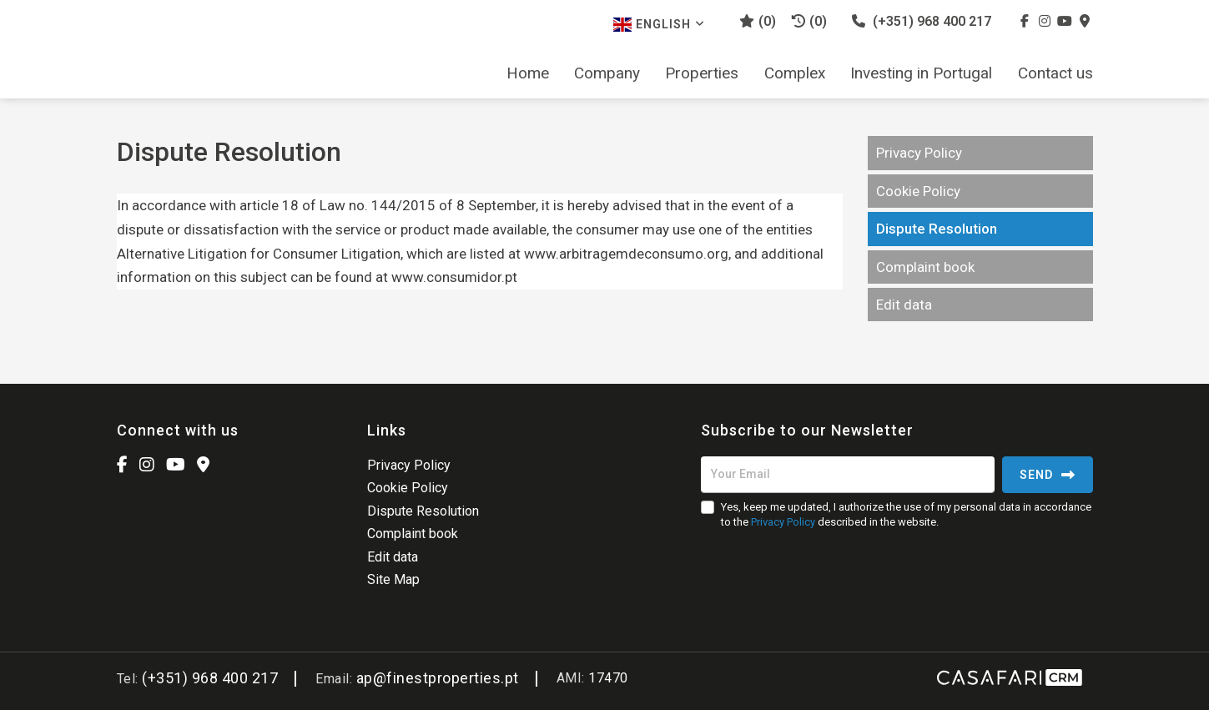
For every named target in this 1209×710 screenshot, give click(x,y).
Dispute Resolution (936, 228)
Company (607, 73)
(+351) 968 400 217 (921, 21)
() (757, 21)
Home (527, 73)
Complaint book (925, 267)
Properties (701, 73)
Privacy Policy (919, 152)
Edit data (904, 304)
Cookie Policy (918, 191)
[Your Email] (848, 474)
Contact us (1055, 73)
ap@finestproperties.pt (437, 678)
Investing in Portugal (921, 73)
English (659, 25)
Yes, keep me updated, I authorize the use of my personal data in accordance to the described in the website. (906, 514)
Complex (794, 73)
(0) (809, 21)
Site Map (393, 579)
